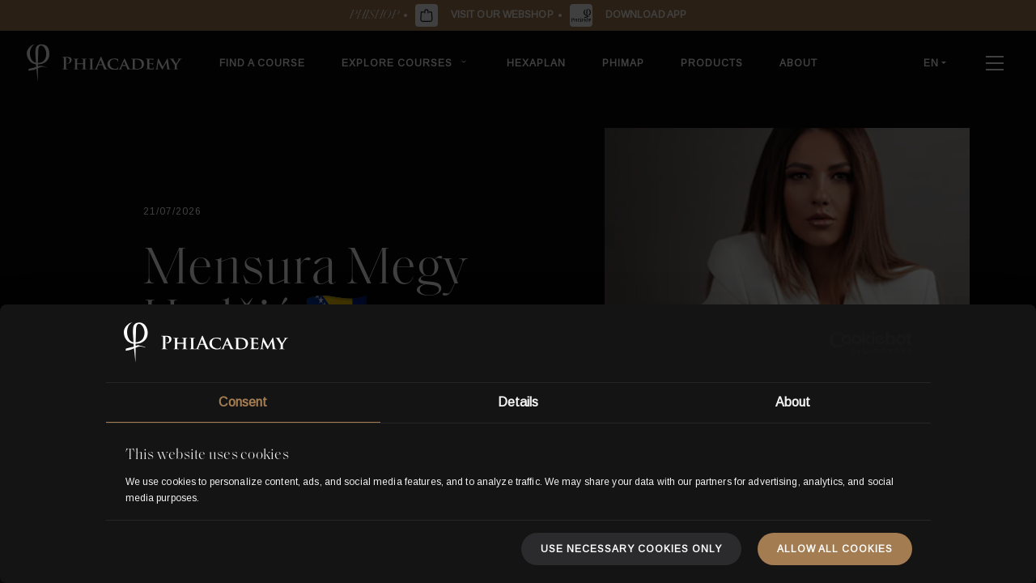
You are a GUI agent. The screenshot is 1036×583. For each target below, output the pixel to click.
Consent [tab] (243, 402)
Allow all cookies (835, 549)
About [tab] (793, 402)
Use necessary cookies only (631, 549)
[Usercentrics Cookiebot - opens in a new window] (841, 343)
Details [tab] (518, 402)
